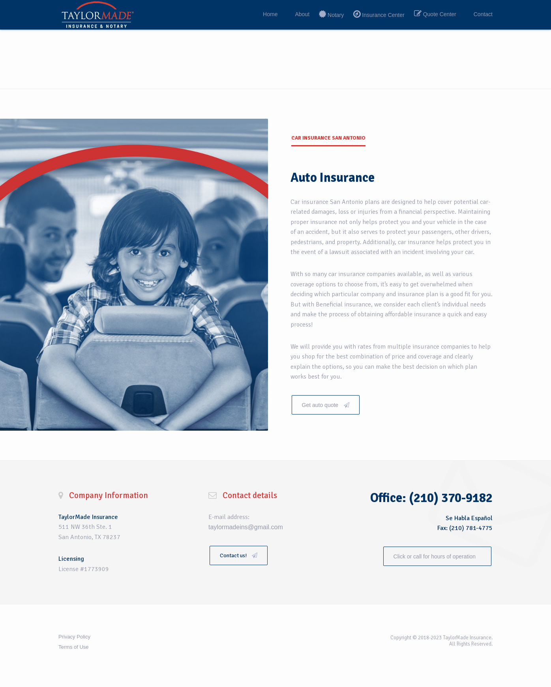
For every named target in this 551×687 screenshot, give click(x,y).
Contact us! (238, 555)
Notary (336, 15)
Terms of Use (73, 647)
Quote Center (439, 14)
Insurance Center (383, 15)
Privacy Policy (74, 637)
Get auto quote (326, 405)
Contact (483, 14)
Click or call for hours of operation (435, 556)
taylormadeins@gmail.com (245, 527)
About (302, 14)
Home (270, 14)
